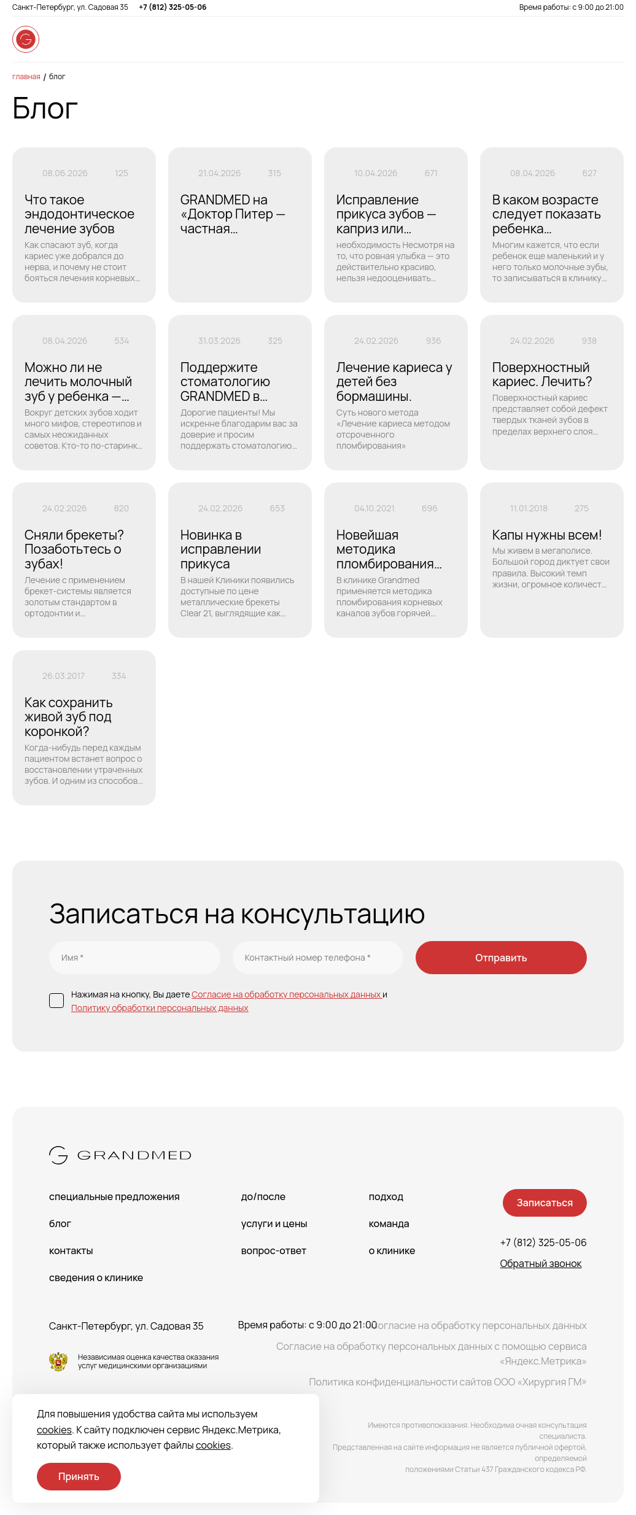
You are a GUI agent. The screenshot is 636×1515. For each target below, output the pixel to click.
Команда (389, 1223)
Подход (386, 1196)
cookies (54, 1429)
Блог (57, 76)
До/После (263, 1196)
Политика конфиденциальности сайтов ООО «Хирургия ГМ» (448, 1382)
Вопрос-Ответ (273, 1250)
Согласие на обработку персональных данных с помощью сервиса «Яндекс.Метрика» (431, 1353)
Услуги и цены (274, 1223)
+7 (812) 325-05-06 (172, 7)
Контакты (71, 1250)
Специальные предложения (114, 1196)
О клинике (392, 1250)
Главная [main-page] (26, 76)
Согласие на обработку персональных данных (287, 994)
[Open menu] (611, 39)
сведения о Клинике (96, 1277)
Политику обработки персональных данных (160, 1007)
